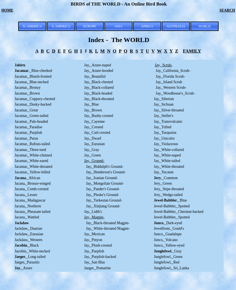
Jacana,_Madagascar (30, 200)
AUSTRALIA (175, 26)
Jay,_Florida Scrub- (169, 76)
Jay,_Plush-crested (98, 245)
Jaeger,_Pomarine (97, 268)
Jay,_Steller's (163, 116)
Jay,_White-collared (169, 150)
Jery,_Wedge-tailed (168, 195)
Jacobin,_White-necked (32, 251)
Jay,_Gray (91, 150)
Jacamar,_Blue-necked (32, 82)
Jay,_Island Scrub (168, 82)
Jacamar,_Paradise (28, 127)
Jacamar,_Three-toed (30, 150)
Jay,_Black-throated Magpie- (106, 223)
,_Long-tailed (30, 257)
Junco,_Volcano (165, 240)
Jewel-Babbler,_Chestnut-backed (178, 212)
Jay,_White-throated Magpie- (107, 228)
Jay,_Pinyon (93, 240)
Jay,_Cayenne (94, 121)
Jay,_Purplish (94, 251)
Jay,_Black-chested (98, 82)
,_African (27, 178)
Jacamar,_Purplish (28, 132)
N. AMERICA (32, 26)
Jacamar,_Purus (26, 138)
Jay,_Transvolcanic (168, 121)
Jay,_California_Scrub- (173, 71)
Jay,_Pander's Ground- (102, 189)
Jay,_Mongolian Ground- (104, 183)
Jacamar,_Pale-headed (31, 121)
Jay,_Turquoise (165, 132)
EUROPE (89, 26)
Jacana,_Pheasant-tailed (32, 212)
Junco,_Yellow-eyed (169, 245)
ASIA (118, 26)
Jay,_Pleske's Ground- (101, 195)
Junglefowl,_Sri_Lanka (171, 268)
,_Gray (168, 251)
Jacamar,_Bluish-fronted (33, 76)
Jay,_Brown (93, 110)
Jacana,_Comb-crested (32, 189)
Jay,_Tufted (162, 127)
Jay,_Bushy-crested (98, 116)
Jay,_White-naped (167, 155)
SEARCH (227, 10)
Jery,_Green (163, 183)
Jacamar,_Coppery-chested (35, 99)
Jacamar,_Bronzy (28, 87)
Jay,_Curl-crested (97, 132)
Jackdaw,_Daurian (28, 228)
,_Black (27, 245)
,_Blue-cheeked (33, 71)
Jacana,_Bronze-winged (33, 183)
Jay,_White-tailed (167, 161)
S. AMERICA (61, 26)
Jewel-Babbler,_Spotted (172, 206)
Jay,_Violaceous (166, 144)
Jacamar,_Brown (27, 93)
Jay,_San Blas (94, 262)
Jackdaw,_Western (28, 240)
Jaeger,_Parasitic (27, 262)
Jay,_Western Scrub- (170, 87)
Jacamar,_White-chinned (33, 155)
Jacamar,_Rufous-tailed (32, 144)
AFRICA (147, 26)
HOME (7, 10)
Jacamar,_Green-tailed (31, 116)
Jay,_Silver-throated (169, 110)
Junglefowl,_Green (168, 257)
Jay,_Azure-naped (97, 65)
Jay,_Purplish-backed (100, 257)
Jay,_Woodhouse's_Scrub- (174, 93)
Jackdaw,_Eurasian (29, 234)
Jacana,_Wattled (27, 217)
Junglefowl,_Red (166, 262)
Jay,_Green (92, 155)
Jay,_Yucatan (163, 172)
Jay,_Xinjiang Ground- (102, 206)
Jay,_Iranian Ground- (101, 178)
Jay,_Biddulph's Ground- (103, 166)
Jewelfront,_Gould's (169, 228)
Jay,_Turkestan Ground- (103, 200)
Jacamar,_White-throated (33, 166)
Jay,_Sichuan (163, 104)
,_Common (165, 178)
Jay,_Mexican (94, 234)
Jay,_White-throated (169, 166)
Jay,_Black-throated (99, 99)
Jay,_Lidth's (93, 212)
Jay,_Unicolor (164, 138)
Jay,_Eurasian (94, 144)
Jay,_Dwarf (92, 138)
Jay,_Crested (93, 127)
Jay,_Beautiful (95, 76)
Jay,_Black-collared (99, 87)
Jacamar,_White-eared (31, 161)
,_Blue (170, 200)
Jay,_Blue (91, 104)
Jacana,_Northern (28, 206)
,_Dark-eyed (168, 223)
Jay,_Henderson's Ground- (105, 172)
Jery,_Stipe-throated (169, 189)
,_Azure (23, 268)
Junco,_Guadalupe (168, 234)
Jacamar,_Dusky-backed (33, 104)
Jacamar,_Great (26, 110)
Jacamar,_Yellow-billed (32, 172)
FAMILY (192, 51)
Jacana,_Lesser (26, 195)
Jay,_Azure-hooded (98, 71)
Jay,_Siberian (164, 99)
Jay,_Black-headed (98, 93)
